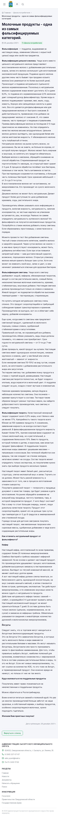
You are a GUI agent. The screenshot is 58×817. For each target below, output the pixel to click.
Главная (5, 773)
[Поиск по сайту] (23, 4)
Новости (5, 776)
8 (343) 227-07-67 (12, 754)
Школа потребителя (21, 13)
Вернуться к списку (12, 733)
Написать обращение (11, 783)
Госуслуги (6, 796)
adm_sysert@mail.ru (12, 758)
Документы (6, 780)
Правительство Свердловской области (18, 799)
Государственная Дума (11, 803)
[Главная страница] (6, 12)
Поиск (4, 787)
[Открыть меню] (4, 4)
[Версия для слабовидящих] (17, 4)
